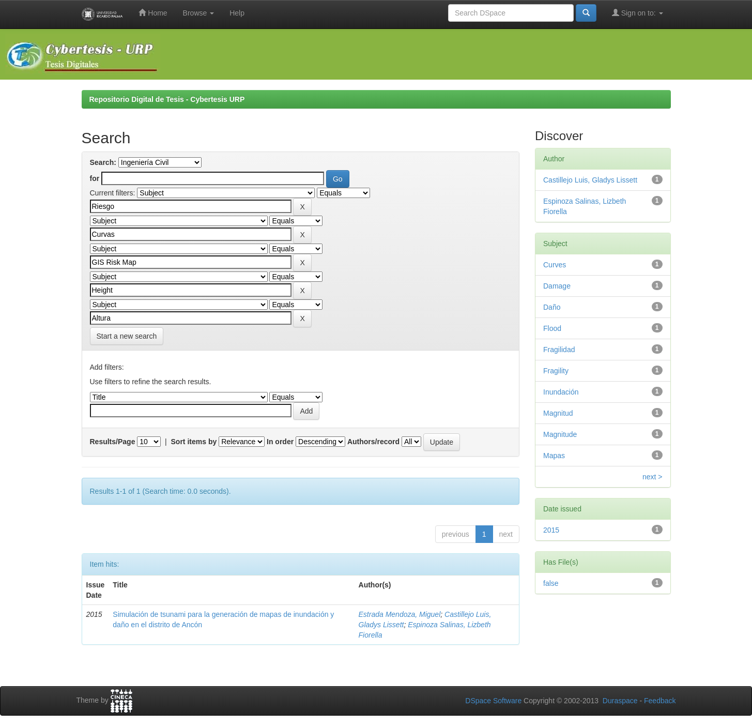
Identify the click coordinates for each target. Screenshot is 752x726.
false (551, 583)
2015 (551, 530)
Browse (198, 13)
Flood (552, 328)
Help (236, 13)
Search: (103, 162)
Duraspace (620, 701)
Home (153, 12)
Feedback (660, 701)
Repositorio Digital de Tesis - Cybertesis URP (167, 99)
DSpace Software (493, 701)
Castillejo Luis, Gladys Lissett (590, 180)
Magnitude (560, 434)
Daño (551, 307)
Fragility (556, 371)
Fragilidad (559, 349)
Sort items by (194, 441)
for (95, 178)
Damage (557, 286)
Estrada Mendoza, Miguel (400, 614)
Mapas (554, 455)
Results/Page (112, 441)
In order (280, 441)
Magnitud (558, 413)
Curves (554, 265)
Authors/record (373, 441)
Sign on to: (637, 12)
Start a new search (127, 336)
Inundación (561, 392)
